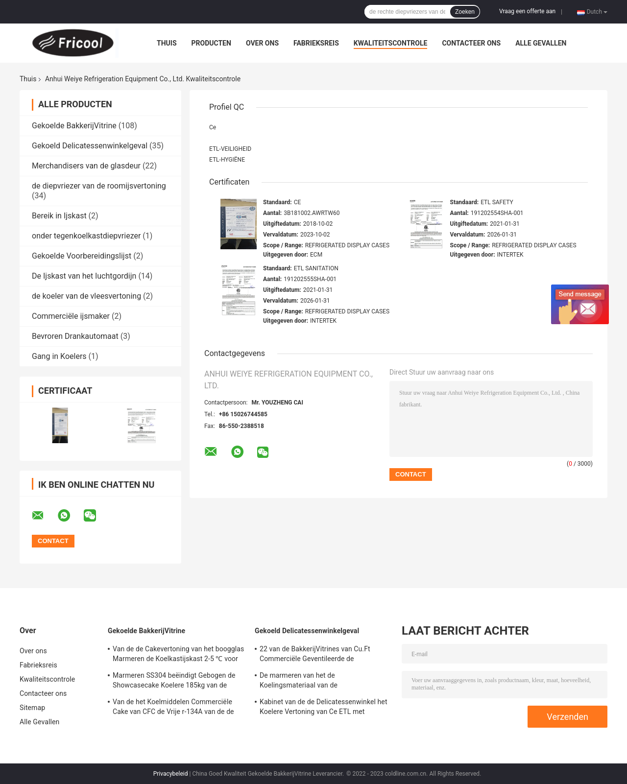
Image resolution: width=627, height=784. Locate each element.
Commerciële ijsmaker (71, 316)
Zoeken (465, 11)
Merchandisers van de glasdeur (86, 165)
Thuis (167, 43)
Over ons (262, 43)
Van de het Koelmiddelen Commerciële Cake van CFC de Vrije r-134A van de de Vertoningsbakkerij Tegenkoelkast (173, 708)
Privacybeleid (170, 773)
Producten (211, 43)
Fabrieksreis (316, 43)
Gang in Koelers (59, 356)
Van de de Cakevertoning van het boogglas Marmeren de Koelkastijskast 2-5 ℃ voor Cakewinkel (178, 655)
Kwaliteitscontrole (391, 43)
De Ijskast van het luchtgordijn (84, 276)
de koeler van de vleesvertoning (86, 296)
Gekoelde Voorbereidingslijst (81, 256)
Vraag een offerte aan (527, 11)
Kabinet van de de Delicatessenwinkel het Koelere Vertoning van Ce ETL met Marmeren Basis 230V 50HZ (323, 708)
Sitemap (32, 708)
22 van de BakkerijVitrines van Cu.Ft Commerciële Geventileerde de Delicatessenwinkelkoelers (315, 655)
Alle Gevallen (540, 43)
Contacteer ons (471, 43)
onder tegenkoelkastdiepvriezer (86, 235)
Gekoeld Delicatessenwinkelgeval (89, 145)
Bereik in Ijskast (59, 215)
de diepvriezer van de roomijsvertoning (99, 185)
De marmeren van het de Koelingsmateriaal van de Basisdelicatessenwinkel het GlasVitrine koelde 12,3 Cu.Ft (321, 681)
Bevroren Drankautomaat (75, 336)
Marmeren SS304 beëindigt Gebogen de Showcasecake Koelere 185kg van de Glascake (174, 681)
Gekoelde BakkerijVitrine (74, 125)
